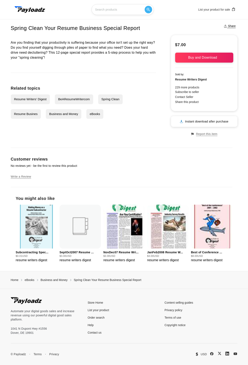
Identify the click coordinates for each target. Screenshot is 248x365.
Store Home (95, 302)
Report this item (204, 134)
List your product (98, 310)
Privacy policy (173, 310)
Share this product (187, 102)
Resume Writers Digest (191, 79)
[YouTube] (235, 354)
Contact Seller (184, 97)
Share (230, 26)
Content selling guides (179, 302)
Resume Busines (26, 114)
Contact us (94, 332)
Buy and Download (204, 57)
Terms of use (173, 317)
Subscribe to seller (187, 92)
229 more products (187, 87)
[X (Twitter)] (219, 353)
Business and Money (63, 114)
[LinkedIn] (227, 353)
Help (91, 325)
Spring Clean (110, 99)
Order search (96, 317)
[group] (36, 234)
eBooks (95, 114)
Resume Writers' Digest (30, 99)
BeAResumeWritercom (74, 99)
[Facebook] (212, 354)
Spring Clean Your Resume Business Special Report (107, 280)
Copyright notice (175, 325)
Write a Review (21, 176)
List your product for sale (217, 9)
